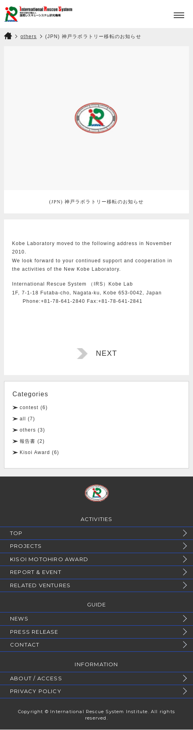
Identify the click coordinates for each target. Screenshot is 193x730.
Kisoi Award (35, 452)
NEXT (106, 353)
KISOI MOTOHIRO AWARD (49, 559)
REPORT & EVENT (35, 572)
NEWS (19, 618)
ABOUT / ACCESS (36, 678)
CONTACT (24, 644)
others (28, 430)
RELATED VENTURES (40, 585)
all (23, 419)
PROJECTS (26, 546)
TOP (16, 533)
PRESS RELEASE (34, 632)
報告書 (28, 441)
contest (29, 407)
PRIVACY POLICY (35, 691)
